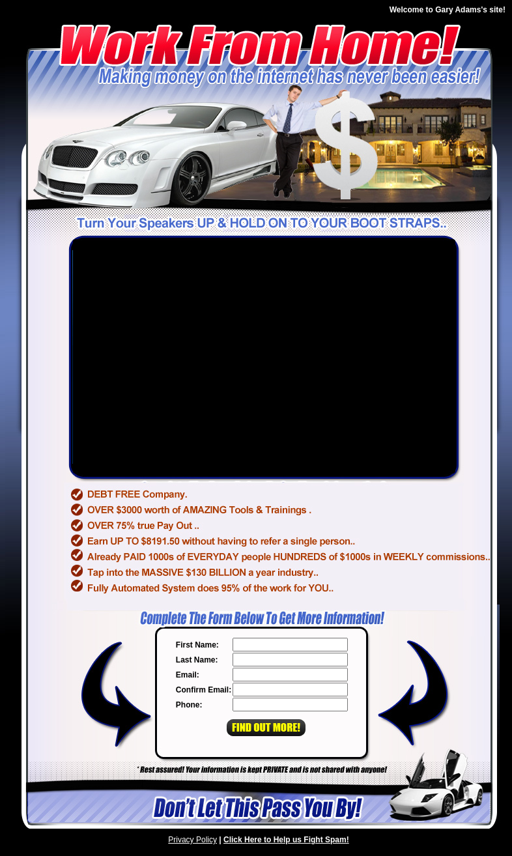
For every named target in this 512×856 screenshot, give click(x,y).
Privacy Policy (192, 839)
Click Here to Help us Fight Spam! (286, 839)
